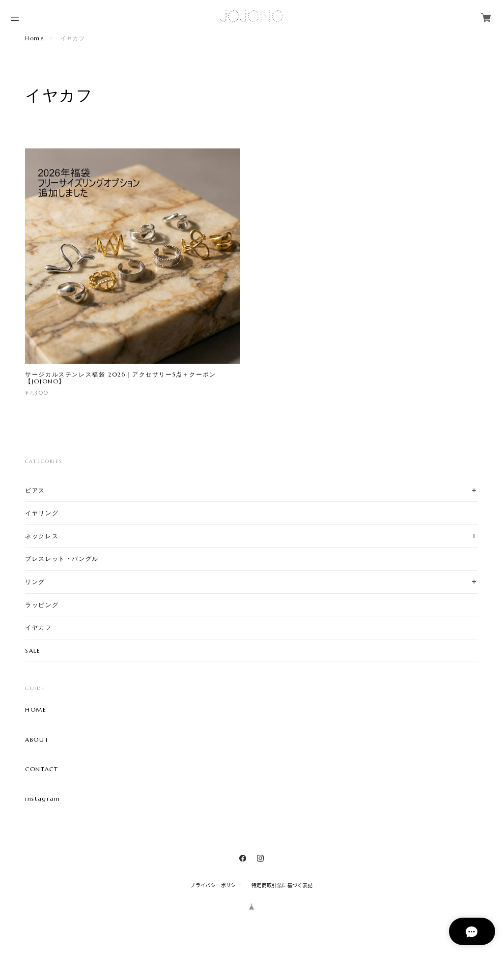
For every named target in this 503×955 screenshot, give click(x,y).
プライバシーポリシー (215, 885)
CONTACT (41, 769)
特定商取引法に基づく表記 (282, 885)
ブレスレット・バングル (62, 558)
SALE (32, 650)
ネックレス (41, 536)
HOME (35, 709)
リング (35, 581)
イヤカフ (38, 627)
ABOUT (37, 739)
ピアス (35, 490)
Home (34, 38)
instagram (42, 798)
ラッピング (41, 604)
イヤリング (41, 513)
